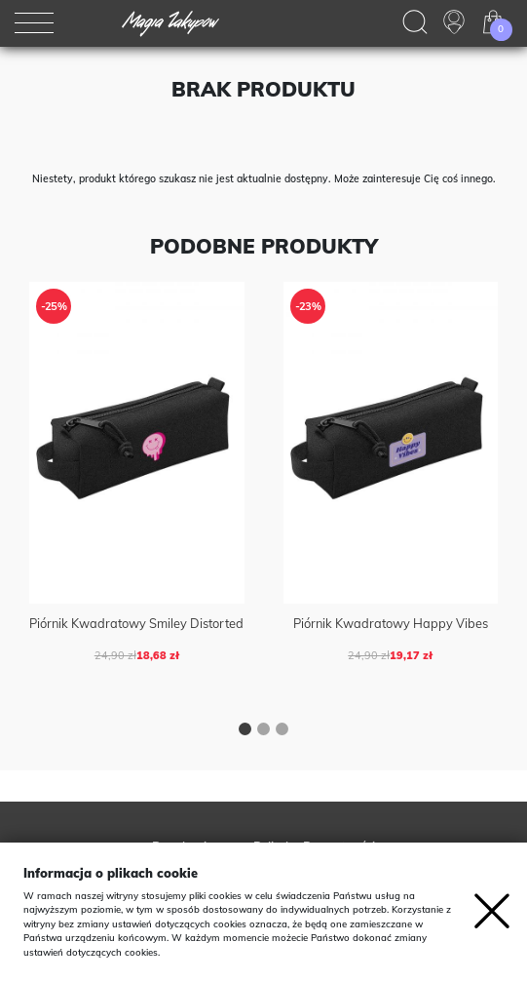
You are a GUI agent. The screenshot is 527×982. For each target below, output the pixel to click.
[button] (245, 731)
